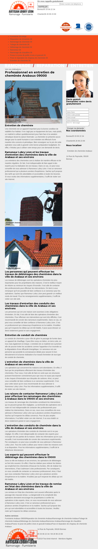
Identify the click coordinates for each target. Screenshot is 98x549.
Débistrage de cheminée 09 (21, 47)
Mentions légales (65, 539)
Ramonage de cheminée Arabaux (65, 518)
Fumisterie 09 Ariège (18, 36)
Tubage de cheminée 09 (19, 44)
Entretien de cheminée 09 (20, 61)
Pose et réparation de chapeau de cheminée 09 (29, 58)
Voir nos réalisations (13, 69)
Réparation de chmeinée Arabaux (39, 518)
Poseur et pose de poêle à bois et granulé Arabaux (32, 524)
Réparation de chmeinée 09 (21, 39)
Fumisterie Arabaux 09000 (15, 518)
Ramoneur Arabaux (54, 521)
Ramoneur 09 (15, 50)
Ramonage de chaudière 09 (21, 53)
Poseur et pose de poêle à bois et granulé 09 (28, 55)
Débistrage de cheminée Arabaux (33, 521)
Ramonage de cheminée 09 (21, 42)
